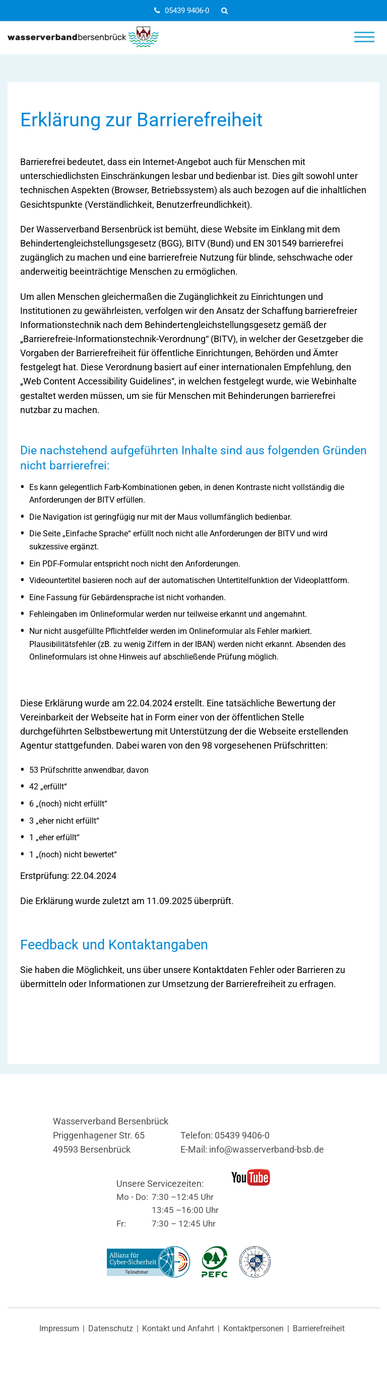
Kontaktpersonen (253, 1328)
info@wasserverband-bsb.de (266, 1150)
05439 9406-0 (181, 10)
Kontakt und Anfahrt (178, 1328)
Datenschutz (110, 1328)
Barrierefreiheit (319, 1328)
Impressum (59, 1328)
